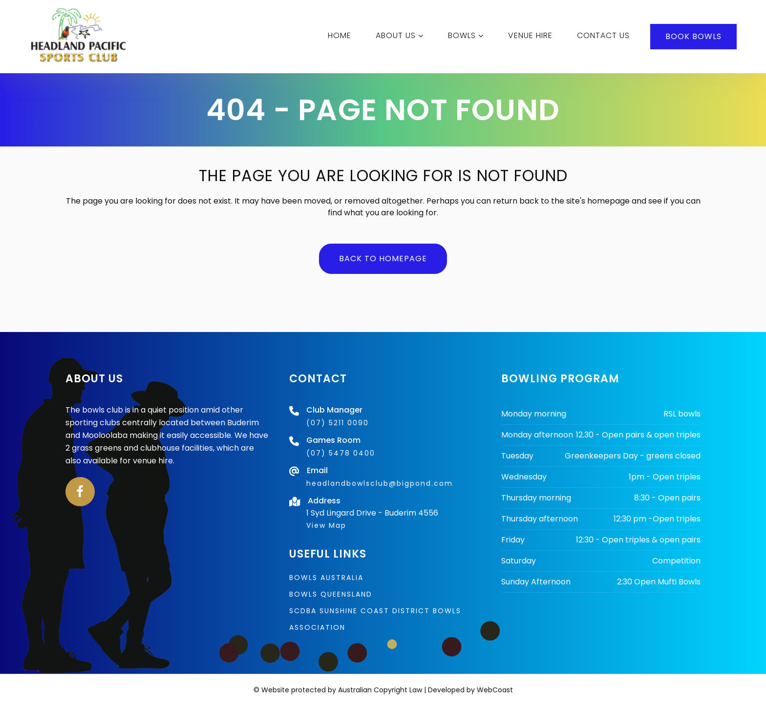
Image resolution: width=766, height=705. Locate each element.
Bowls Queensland (330, 594)
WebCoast (495, 690)
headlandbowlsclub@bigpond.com (379, 483)
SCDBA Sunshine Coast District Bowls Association (375, 619)
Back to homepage (383, 258)
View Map (326, 525)
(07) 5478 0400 (340, 453)
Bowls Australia (326, 577)
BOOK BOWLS (692, 36)
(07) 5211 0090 (337, 423)
